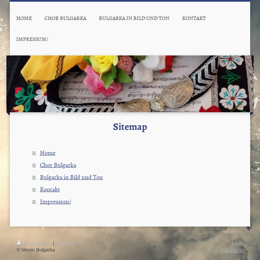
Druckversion (35, 243)
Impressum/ (55, 201)
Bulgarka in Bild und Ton (71, 177)
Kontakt (50, 189)
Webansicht (231, 250)
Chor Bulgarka (58, 164)
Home (48, 152)
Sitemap (64, 243)
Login (237, 243)
